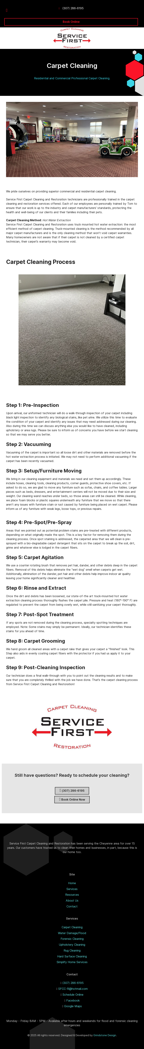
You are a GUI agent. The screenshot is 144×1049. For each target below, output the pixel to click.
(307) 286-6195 (73, 8)
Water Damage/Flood (72, 933)
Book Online (71, 21)
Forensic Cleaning (72, 939)
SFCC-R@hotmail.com (73, 988)
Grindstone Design (104, 1035)
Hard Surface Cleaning (72, 956)
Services (72, 889)
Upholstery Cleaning (72, 944)
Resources (72, 894)
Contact (72, 906)
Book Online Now (72, 799)
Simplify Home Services (72, 962)
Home (72, 883)
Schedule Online (73, 994)
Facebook (73, 1000)
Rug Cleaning (72, 950)
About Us (72, 900)
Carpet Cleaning (72, 927)
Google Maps (73, 1006)
